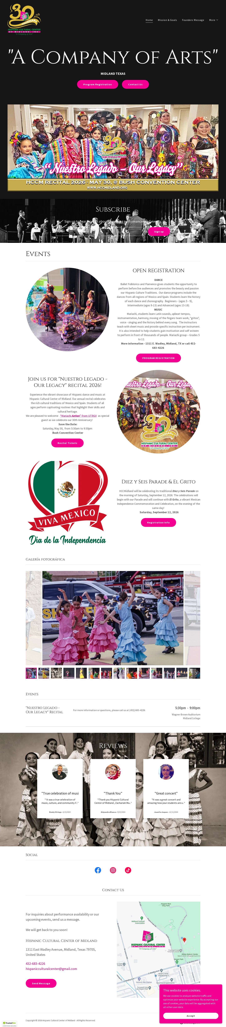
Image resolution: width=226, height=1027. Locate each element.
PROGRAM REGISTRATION (158, 358)
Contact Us (135, 84)
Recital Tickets (67, 443)
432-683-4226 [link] (35, 963)
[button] (213, 20)
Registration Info (158, 522)
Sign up (159, 231)
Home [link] (149, 20)
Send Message (41, 983)
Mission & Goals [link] (167, 20)
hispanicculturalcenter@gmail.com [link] (51, 969)
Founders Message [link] (193, 20)
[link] (24, 19)
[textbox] (100, 231)
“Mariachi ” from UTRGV (78, 416)
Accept (191, 1015)
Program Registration (97, 84)
